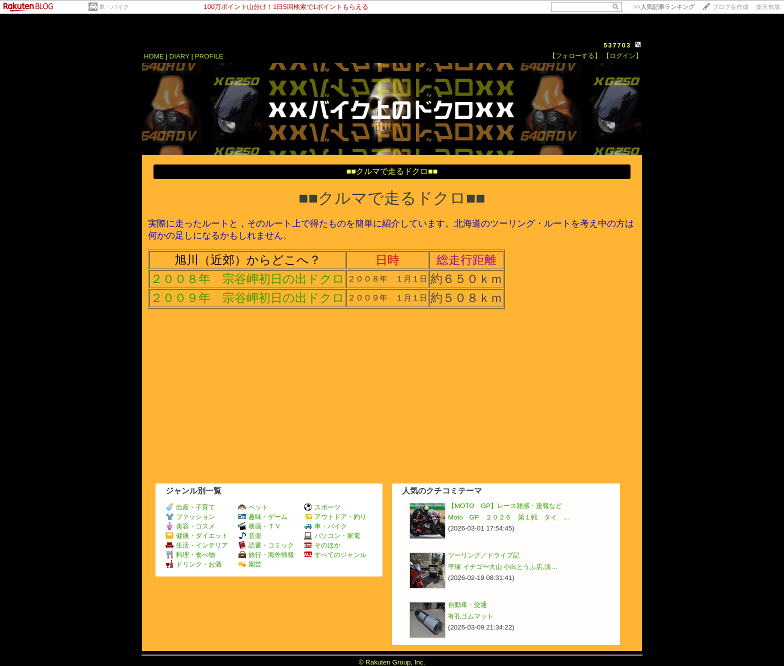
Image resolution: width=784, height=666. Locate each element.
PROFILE (209, 56)
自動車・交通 (467, 604)
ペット (253, 507)
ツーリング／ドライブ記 (484, 555)
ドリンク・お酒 (194, 564)
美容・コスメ (190, 526)
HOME (154, 56)
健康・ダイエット (197, 536)
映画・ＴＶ (259, 526)
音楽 (250, 536)
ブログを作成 (730, 7)
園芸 (250, 564)
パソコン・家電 (332, 536)
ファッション (190, 516)
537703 (617, 45)
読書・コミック (266, 545)
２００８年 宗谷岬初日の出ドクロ (247, 279)
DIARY (180, 56)
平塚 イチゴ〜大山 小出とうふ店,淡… (503, 566)
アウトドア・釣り (335, 516)
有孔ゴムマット (471, 616)
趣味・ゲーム (263, 516)
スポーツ (322, 507)
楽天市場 (768, 7)
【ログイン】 (622, 56)
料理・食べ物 (190, 554)
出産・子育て (190, 507)
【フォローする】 (575, 56)
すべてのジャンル (335, 554)
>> (664, 7)
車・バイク (114, 7)
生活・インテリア (197, 545)
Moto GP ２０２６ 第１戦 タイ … (509, 517)
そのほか (322, 545)
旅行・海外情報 (266, 554)
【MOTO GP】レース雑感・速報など (505, 506)
